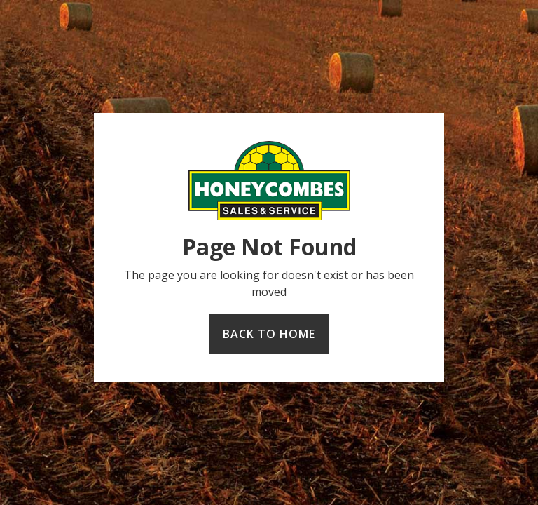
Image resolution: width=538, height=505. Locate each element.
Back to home (269, 334)
